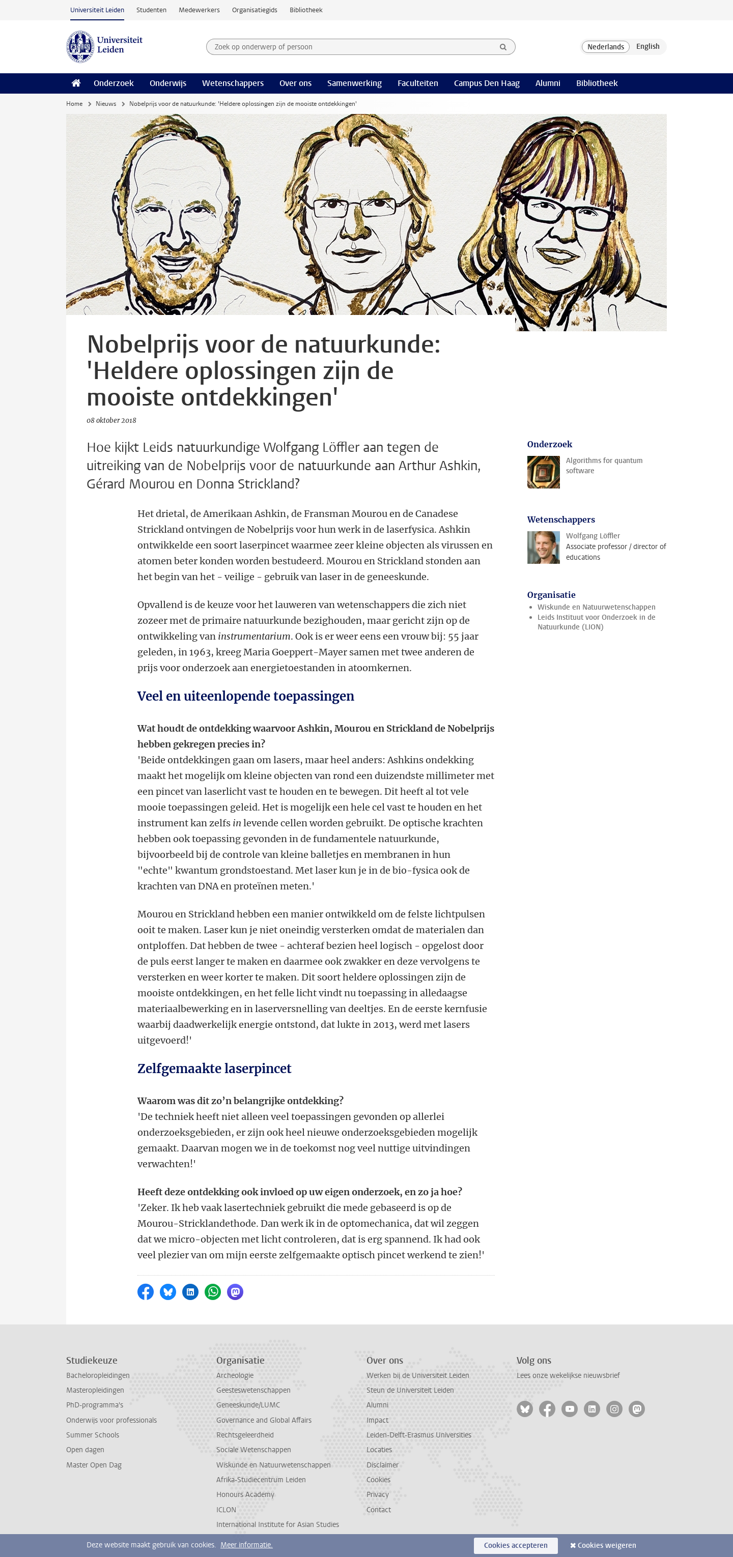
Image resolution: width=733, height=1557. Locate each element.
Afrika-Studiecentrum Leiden (261, 1480)
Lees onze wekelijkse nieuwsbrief (568, 1375)
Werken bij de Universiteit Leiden (417, 1375)
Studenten (151, 10)
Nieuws (106, 104)
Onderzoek (114, 83)
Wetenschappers (233, 83)
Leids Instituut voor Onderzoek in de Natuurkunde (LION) (597, 622)
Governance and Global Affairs (264, 1420)
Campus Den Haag (487, 83)
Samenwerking (354, 83)
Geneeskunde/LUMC (248, 1405)
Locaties (379, 1450)
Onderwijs (168, 83)
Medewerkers (199, 10)
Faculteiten (418, 83)
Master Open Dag (94, 1465)
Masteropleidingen (95, 1390)
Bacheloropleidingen (98, 1375)
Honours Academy (245, 1495)
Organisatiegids (254, 10)
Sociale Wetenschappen (253, 1450)
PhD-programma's (94, 1405)
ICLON (226, 1510)
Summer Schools (92, 1435)
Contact (378, 1510)
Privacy (377, 1495)
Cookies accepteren (516, 1545)
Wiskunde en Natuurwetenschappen (597, 607)
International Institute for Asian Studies (277, 1525)
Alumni (547, 83)
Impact (377, 1420)
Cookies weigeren (607, 1545)
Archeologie (234, 1375)
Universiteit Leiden (97, 10)
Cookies (378, 1480)
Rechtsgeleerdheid (245, 1435)
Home (74, 104)
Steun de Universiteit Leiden (410, 1390)
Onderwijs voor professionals (111, 1420)
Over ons (295, 83)
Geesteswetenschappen (253, 1390)
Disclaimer (382, 1465)
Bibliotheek (306, 10)
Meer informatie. (246, 1545)
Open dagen (85, 1450)
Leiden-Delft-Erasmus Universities (418, 1435)
